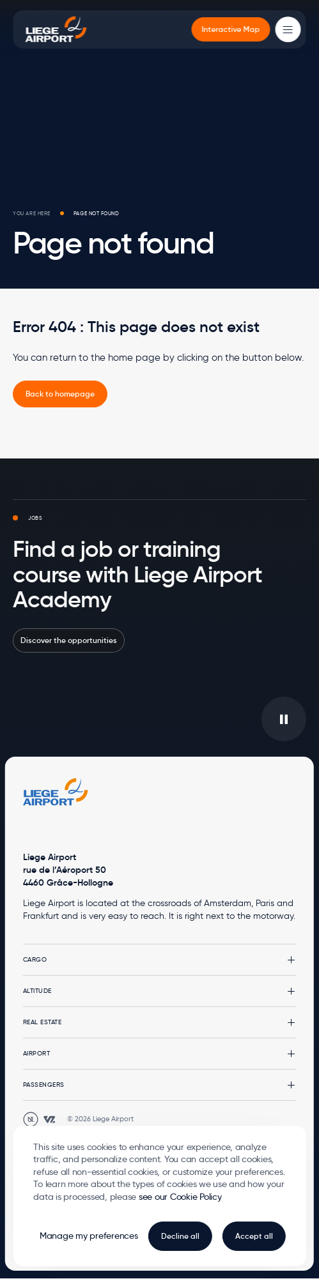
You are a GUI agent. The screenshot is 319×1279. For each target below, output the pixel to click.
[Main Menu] (288, 29)
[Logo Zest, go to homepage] (55, 792)
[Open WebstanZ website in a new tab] (49, 1119)
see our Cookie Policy (180, 1196)
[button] (159, 959)
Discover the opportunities (68, 640)
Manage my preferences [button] (89, 1235)
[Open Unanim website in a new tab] (30, 1119)
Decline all (180, 1236)
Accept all (254, 1236)
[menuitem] (231, 29)
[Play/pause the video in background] (283, 719)
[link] (60, 394)
